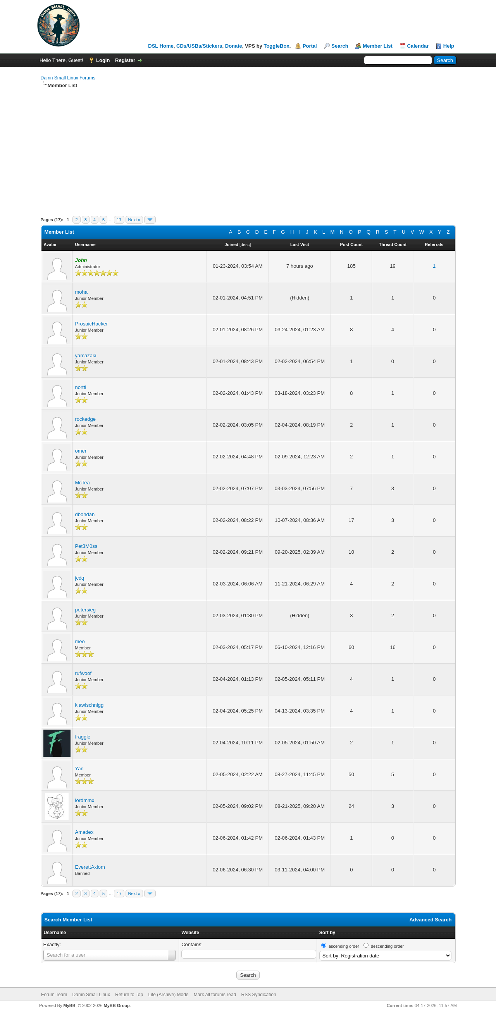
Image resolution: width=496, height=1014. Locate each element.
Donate (233, 46)
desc (245, 244)
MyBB (69, 1005)
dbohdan (85, 514)
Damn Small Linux (91, 994)
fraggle (83, 737)
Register (125, 60)
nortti (80, 387)
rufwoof (83, 673)
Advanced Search (430, 920)
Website (190, 932)
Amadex (84, 832)
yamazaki (85, 355)
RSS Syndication (258, 994)
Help (448, 46)
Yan (79, 768)
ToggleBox (276, 46)
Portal (310, 46)
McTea (82, 482)
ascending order (344, 946)
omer (81, 451)
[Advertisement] (248, 147)
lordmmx (85, 800)
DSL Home (161, 46)
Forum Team (54, 994)
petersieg (85, 610)
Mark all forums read (215, 994)
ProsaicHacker (91, 324)
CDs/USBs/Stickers (199, 46)
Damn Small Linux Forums (68, 78)
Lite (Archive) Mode (168, 994)
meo (80, 641)
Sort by (327, 932)
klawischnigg (89, 705)
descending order (387, 946)
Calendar (418, 46)
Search (339, 46)
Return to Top (129, 994)
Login (103, 60)
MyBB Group (117, 1005)
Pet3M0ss (86, 546)
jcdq (79, 578)
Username (55, 932)
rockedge (85, 419)
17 (119, 219)
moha (81, 292)
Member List (378, 46)
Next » (134, 219)
